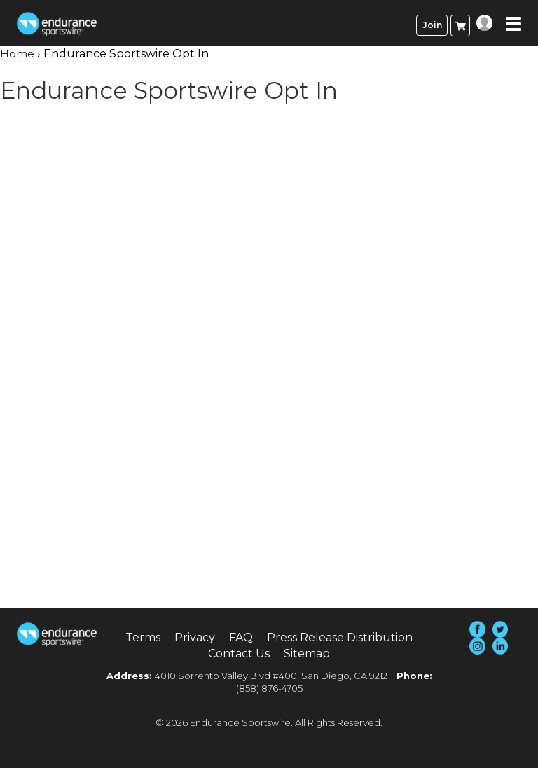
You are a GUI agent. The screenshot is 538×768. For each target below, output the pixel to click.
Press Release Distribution (340, 637)
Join (432, 25)
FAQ (241, 637)
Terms (142, 637)
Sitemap (307, 653)
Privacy (194, 637)
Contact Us (239, 653)
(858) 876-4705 (269, 688)
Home (17, 53)
